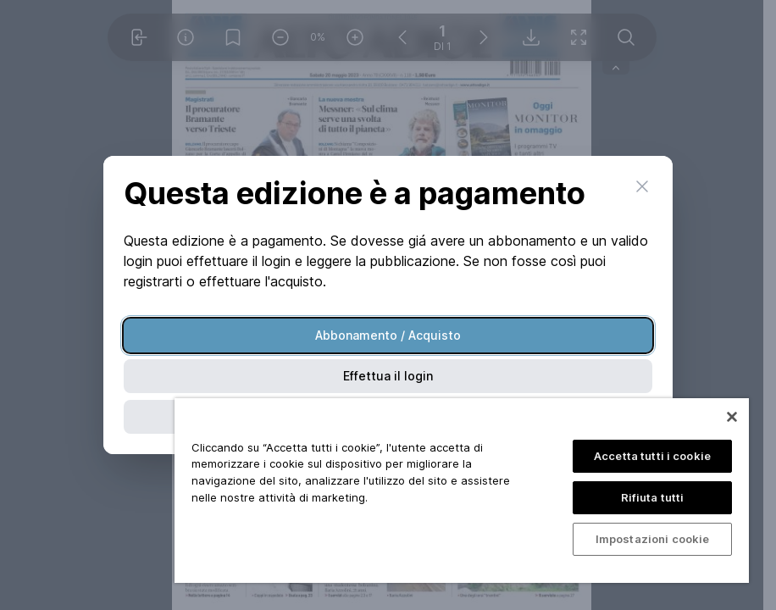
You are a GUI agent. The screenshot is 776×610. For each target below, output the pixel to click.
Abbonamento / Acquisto (388, 335)
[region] (462, 490)
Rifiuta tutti (653, 497)
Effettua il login (388, 376)
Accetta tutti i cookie (652, 456)
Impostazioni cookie (652, 539)
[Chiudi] (732, 417)
